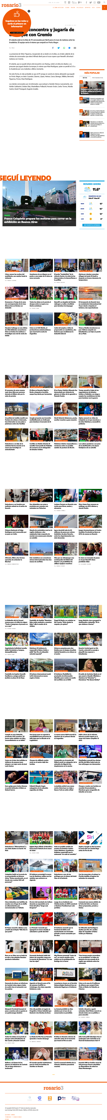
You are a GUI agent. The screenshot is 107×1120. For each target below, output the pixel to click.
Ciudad (67, 7)
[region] (53, 17)
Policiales (80, 7)
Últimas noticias (58, 7)
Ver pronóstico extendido (92, 225)
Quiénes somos (10, 1115)
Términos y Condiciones (13, 1117)
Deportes (87, 7)
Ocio (93, 7)
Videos (98, 7)
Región (73, 7)
